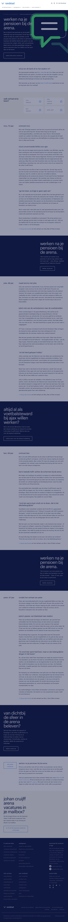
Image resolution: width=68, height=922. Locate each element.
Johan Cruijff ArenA (46, 83)
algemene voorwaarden (26, 849)
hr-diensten (22, 852)
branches (22, 855)
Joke (42, 72)
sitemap (61, 909)
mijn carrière (26, 7)
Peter (50, 72)
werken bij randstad (27, 907)
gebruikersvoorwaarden (42, 907)
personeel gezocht (24, 863)
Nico (38, 72)
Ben (45, 72)
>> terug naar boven (25, 229)
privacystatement (57, 907)
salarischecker (8, 896)
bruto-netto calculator (10, 899)
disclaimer (54, 909)
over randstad (36, 7)
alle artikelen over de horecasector (11, 14)
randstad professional (10, 852)
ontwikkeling (8, 876)
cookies (47, 909)
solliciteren (7, 887)
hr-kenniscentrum (24, 857)
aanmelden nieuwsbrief (26, 866)
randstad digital (9, 855)
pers (20, 893)
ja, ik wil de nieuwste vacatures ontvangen (15, 829)
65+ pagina (33, 782)
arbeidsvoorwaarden (10, 890)
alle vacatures (8, 846)
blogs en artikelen (9, 893)
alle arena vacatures (10, 765)
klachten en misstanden (26, 896)
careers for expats (9, 860)
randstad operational (10, 849)
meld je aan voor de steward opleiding (18, 438)
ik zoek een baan (7, 7)
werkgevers (17, 7)
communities (8, 879)
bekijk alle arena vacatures (14, 55)
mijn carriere (7, 873)
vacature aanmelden (25, 846)
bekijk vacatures (47, 268)
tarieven (21, 860)
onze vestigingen (24, 890)
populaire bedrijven (10, 857)
